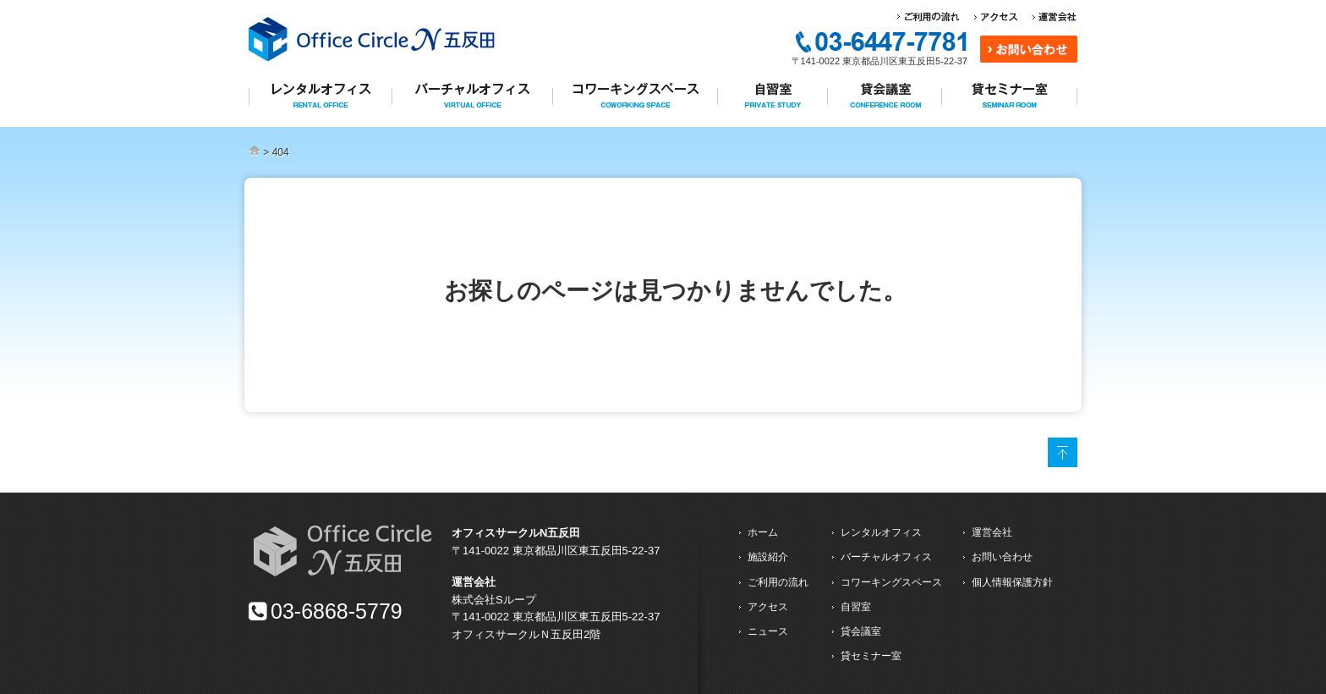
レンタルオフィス (881, 532)
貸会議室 (861, 631)
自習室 (856, 607)
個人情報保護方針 (1012, 582)
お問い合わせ (1002, 557)
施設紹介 (768, 557)
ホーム (763, 532)
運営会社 (992, 532)
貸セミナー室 (871, 656)
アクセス (768, 607)
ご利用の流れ (778, 582)
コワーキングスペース (891, 582)
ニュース (768, 631)
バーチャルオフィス (886, 557)
